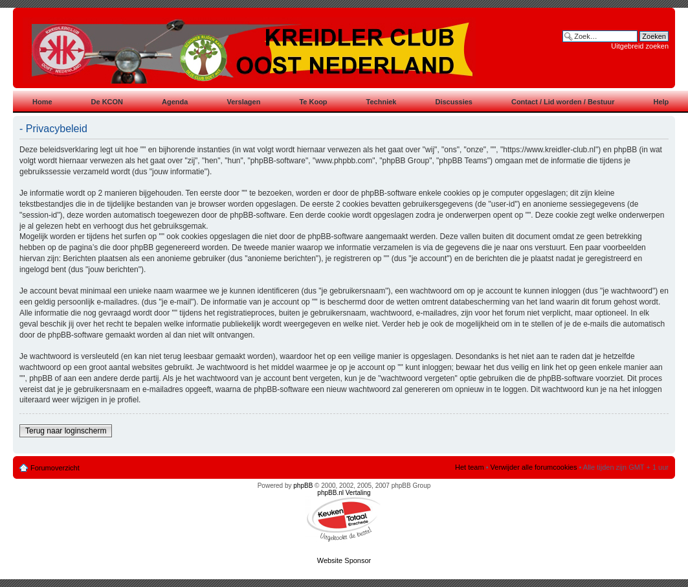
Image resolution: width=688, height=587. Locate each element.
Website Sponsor (344, 560)
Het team (469, 467)
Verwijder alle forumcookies (534, 467)
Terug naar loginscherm (65, 430)
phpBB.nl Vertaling (343, 492)
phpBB (303, 485)
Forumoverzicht (55, 468)
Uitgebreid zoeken (640, 46)
